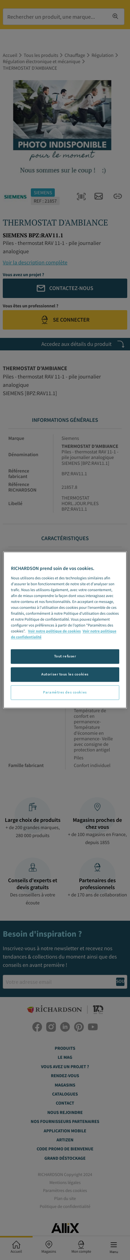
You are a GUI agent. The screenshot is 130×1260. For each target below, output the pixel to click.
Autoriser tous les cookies (65, 674)
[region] (65, 629)
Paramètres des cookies (65, 692)
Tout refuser (65, 656)
